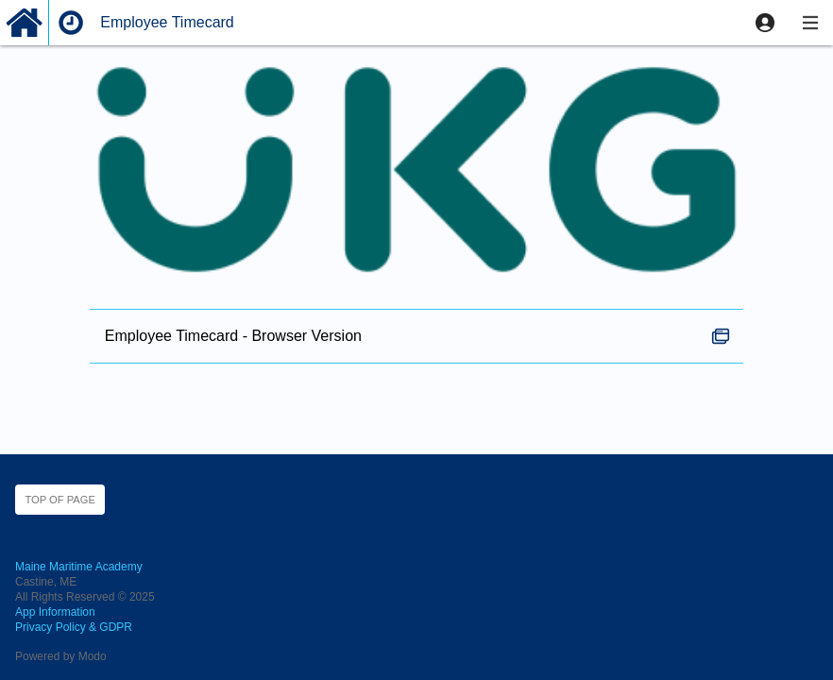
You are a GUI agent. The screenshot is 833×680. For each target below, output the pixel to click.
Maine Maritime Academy (79, 566)
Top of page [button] (60, 499)
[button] (765, 22)
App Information (55, 612)
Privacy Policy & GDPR (73, 627)
